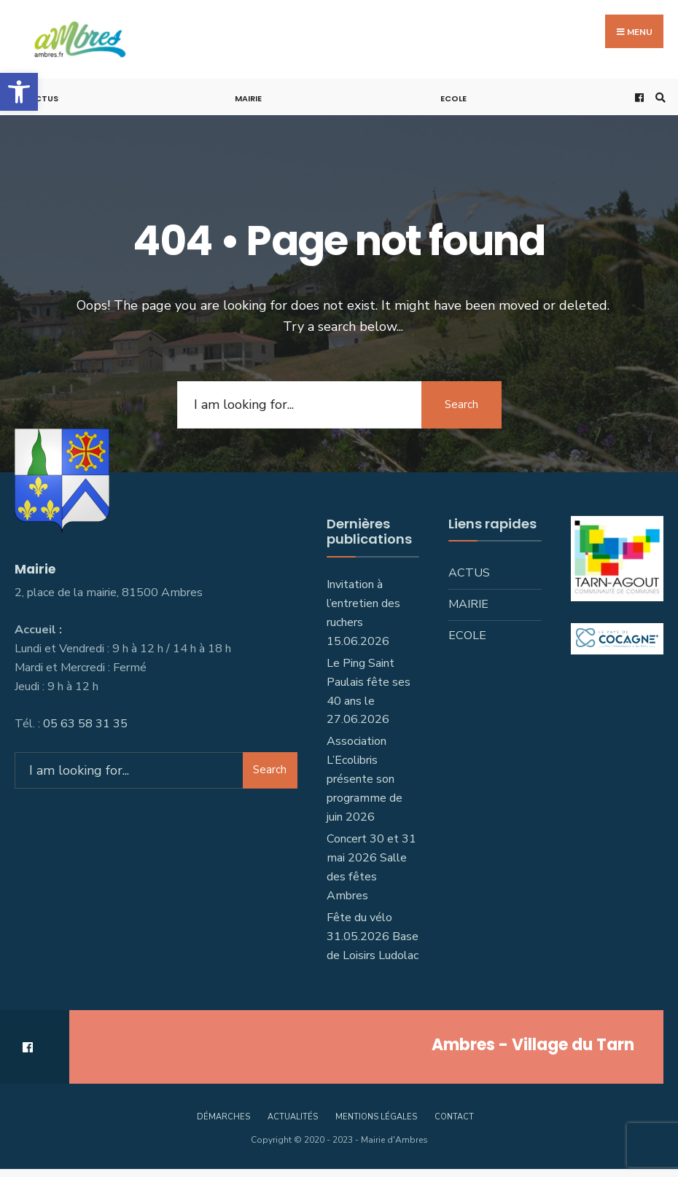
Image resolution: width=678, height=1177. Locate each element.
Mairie (248, 98)
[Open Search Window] (658, 97)
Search (461, 404)
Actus (43, 98)
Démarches (223, 1116)
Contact (454, 1116)
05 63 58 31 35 (85, 724)
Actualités (293, 1116)
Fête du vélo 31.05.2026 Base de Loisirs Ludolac (372, 936)
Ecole (453, 98)
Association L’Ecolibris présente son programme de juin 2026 (364, 779)
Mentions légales (376, 1116)
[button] (19, 92)
